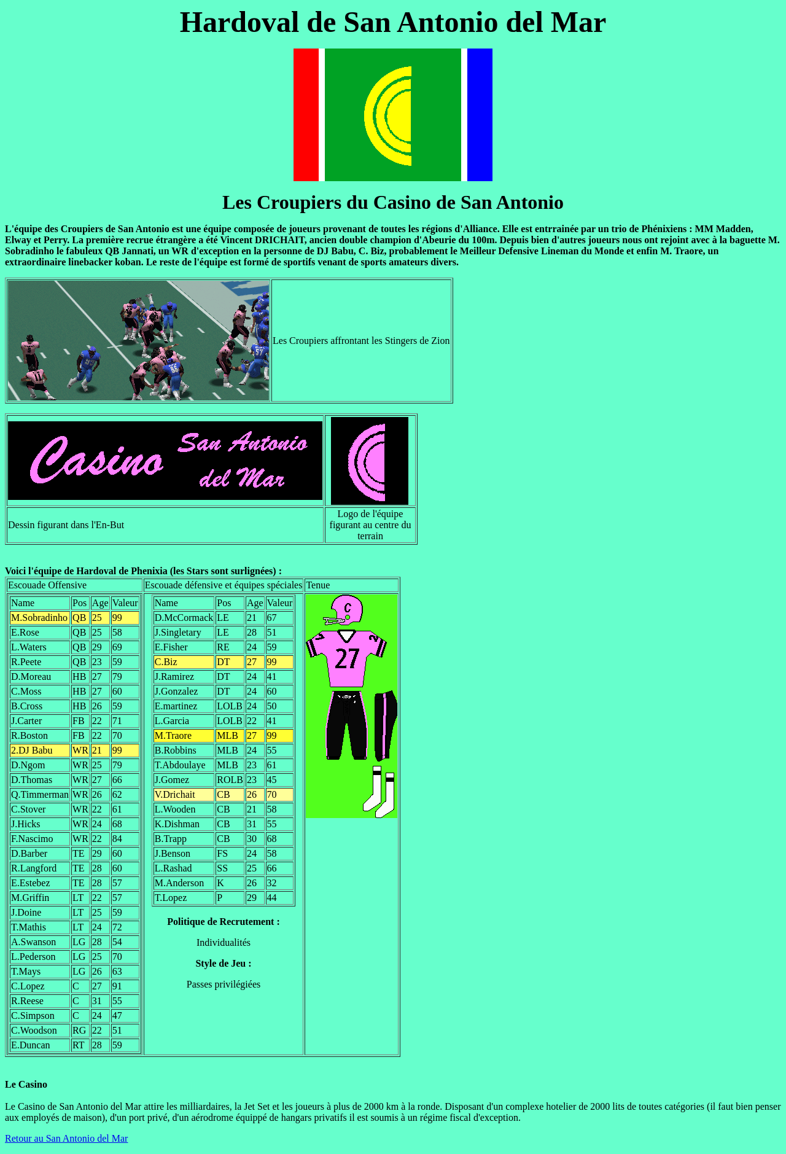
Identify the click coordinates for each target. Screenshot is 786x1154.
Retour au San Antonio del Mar (66, 1138)
